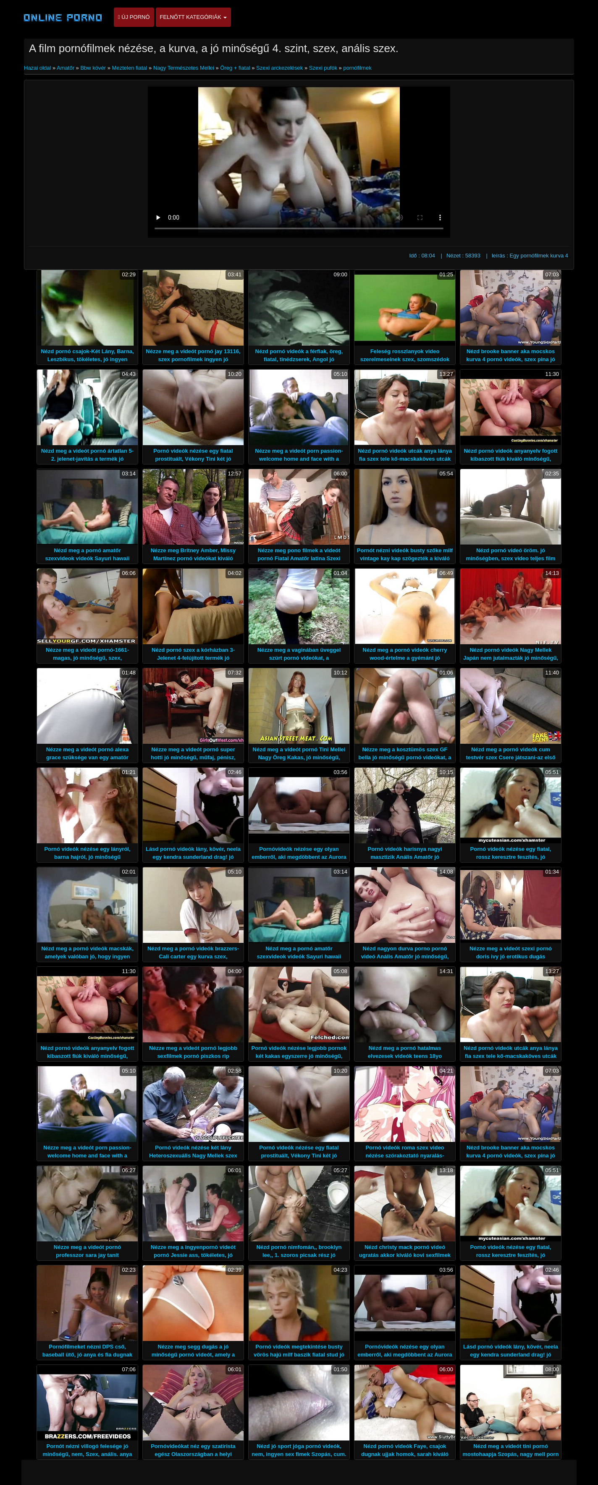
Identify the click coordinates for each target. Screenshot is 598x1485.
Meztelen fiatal (129, 68)
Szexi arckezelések (279, 68)
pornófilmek (357, 68)
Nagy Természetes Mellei (183, 68)
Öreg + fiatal (235, 68)
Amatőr (65, 68)
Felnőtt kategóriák (193, 17)
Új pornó (134, 17)
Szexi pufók (323, 68)
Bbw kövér (93, 68)
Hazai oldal (38, 68)
